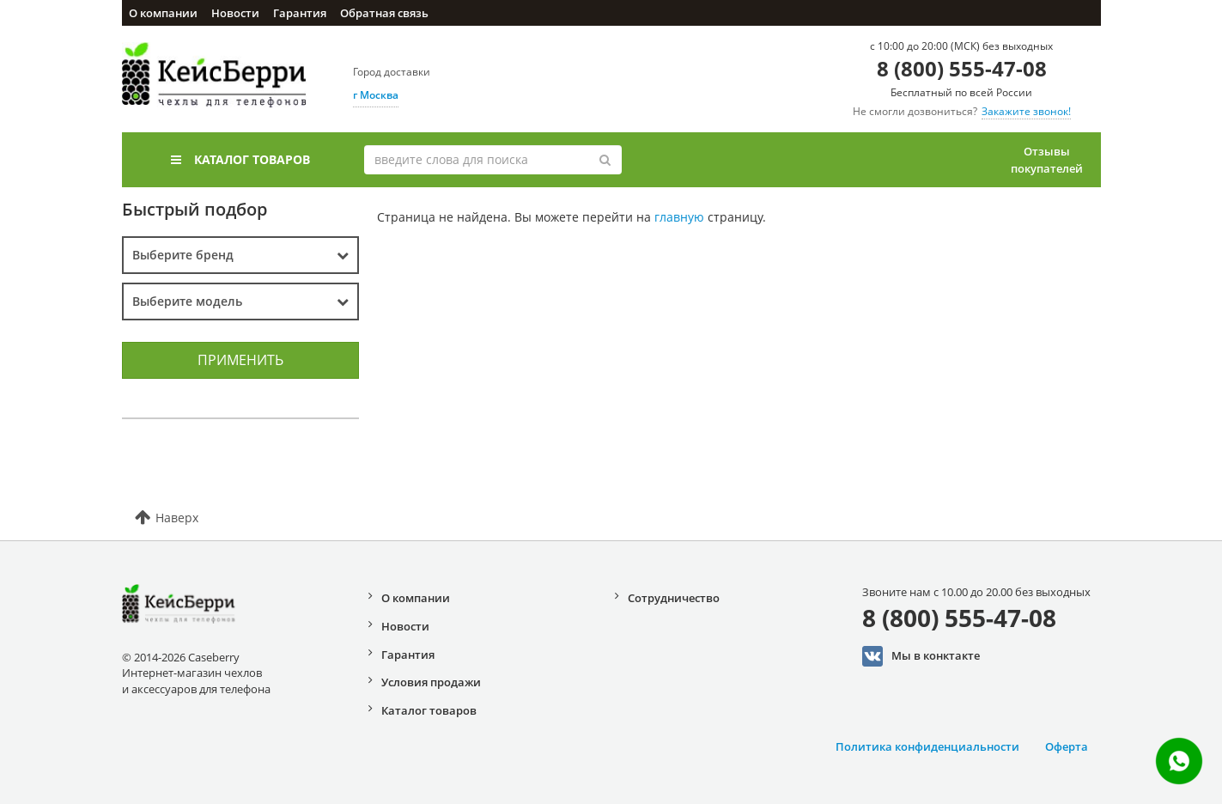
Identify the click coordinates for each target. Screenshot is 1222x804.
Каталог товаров (240, 159)
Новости (235, 13)
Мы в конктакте (921, 656)
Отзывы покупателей (1047, 159)
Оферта (1066, 746)
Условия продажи (431, 682)
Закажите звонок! (1026, 111)
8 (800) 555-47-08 (962, 68)
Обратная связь (384, 13)
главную (679, 217)
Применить (240, 359)
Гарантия (299, 13)
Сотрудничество (674, 598)
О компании (163, 13)
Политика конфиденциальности (927, 746)
